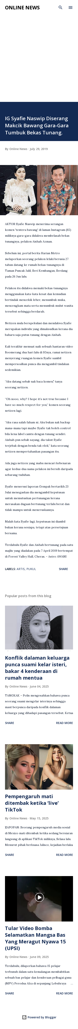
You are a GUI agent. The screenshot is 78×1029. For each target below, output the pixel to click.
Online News (22, 7)
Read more (64, 723)
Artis (21, 569)
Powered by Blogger (39, 1017)
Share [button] (63, 569)
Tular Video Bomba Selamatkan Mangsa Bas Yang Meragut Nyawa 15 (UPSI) (35, 938)
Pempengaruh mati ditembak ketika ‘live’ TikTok (32, 803)
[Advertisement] (39, 61)
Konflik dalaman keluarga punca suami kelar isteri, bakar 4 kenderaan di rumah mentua (37, 667)
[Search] (60, 7)
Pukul (31, 569)
